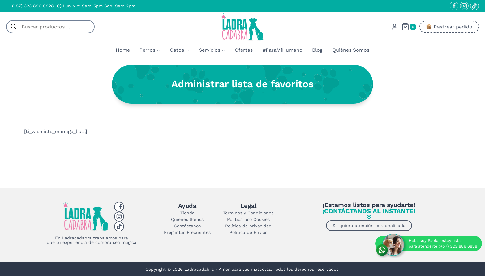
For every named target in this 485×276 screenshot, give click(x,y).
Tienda (187, 212)
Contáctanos (187, 225)
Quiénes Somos (350, 50)
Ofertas (244, 50)
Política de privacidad (248, 225)
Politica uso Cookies (248, 219)
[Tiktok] (119, 226)
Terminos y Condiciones (248, 212)
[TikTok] (474, 6)
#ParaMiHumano (283, 50)
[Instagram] (464, 6)
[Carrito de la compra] (408, 27)
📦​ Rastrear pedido (449, 27)
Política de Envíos (248, 232)
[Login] (394, 27)
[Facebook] (454, 6)
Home (123, 50)
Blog (317, 50)
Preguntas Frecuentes (187, 232)
